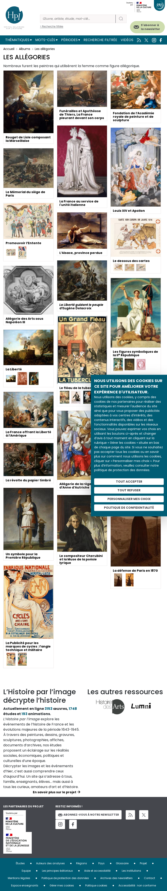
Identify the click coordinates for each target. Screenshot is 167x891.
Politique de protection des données (65, 878)
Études (20, 863)
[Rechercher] (78, 19)
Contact (149, 878)
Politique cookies (96, 885)
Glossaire (122, 863)
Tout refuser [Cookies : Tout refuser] (128, 490)
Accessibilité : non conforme (137, 885)
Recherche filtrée (100, 39)
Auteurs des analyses (50, 863)
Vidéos (127, 39)
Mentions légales (19, 878)
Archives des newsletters (116, 878)
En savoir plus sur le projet (54, 792)
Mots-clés (45, 39)
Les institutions (131, 871)
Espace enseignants (24, 885)
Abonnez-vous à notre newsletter (88, 814)
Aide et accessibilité (97, 871)
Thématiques (17, 39)
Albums (24, 49)
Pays (101, 863)
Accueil (8, 49)
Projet (143, 863)
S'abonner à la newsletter (150, 27)
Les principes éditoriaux (57, 871)
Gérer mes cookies (62, 885)
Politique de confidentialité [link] (129, 507)
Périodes (69, 39)
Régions (81, 863)
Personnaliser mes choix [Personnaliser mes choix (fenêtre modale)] (129, 499)
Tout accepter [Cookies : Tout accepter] (129, 481)
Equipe (26, 871)
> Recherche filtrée (51, 26)
